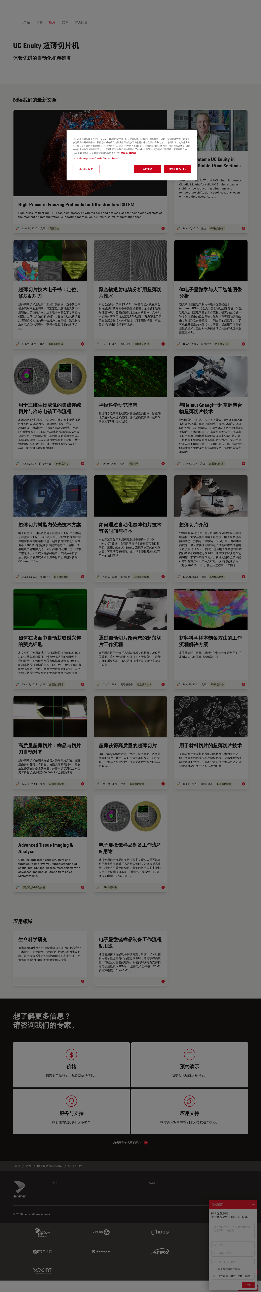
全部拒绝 (147, 169)
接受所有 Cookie (178, 169)
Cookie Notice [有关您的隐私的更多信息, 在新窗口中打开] (128, 152)
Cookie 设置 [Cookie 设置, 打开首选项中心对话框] (86, 169)
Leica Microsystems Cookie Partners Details (96, 158)
